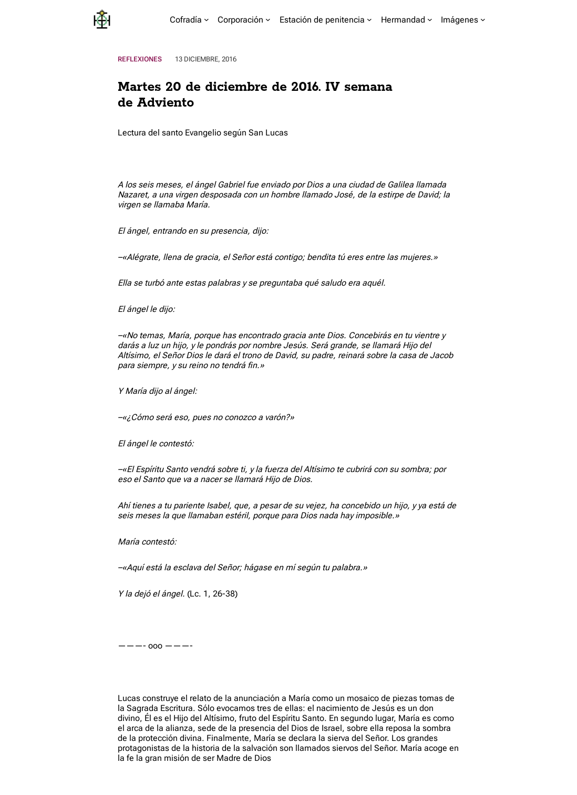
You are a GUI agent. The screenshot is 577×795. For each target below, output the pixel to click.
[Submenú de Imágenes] (483, 19)
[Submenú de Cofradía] (206, 19)
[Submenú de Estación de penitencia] (369, 19)
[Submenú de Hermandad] (429, 19)
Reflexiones (140, 59)
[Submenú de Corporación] (268, 19)
